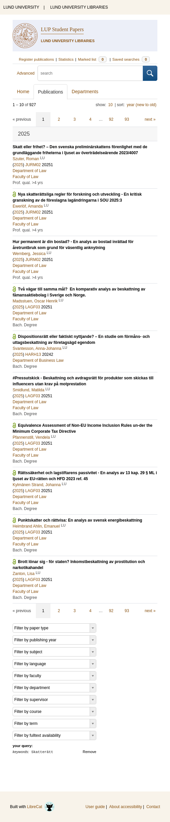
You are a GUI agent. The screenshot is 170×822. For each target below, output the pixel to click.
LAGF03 (32, 307)
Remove (89, 752)
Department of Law (29, 170)
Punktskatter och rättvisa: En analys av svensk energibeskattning (80, 520)
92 (111, 119)
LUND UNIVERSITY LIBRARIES (79, 7)
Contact (153, 806)
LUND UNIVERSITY (21, 7)
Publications (50, 92)
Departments (85, 91)
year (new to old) (141, 104)
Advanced (26, 73)
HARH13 (33, 354)
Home (23, 91)
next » (150, 119)
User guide (95, 806)
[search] (90, 73)
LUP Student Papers (62, 29)
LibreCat (41, 806)
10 (110, 104)
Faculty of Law (25, 176)
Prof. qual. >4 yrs (28, 182)
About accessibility (125, 806)
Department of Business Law (38, 360)
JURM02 (33, 164)
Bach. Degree (25, 325)
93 (127, 119)
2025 (18, 164)
